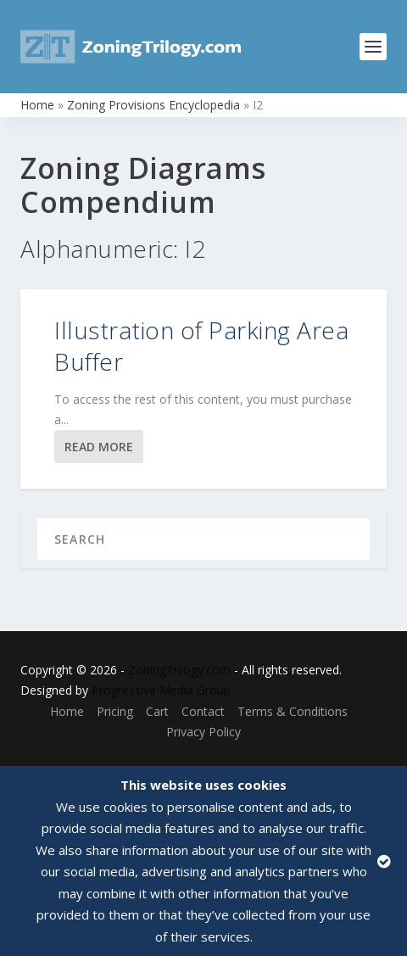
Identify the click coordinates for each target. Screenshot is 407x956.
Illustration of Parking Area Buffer (201, 345)
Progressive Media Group (161, 690)
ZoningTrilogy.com (179, 670)
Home (37, 105)
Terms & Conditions (292, 711)
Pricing (115, 711)
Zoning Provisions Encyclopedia (153, 105)
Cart (157, 711)
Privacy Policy (203, 732)
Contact (203, 711)
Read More (98, 447)
